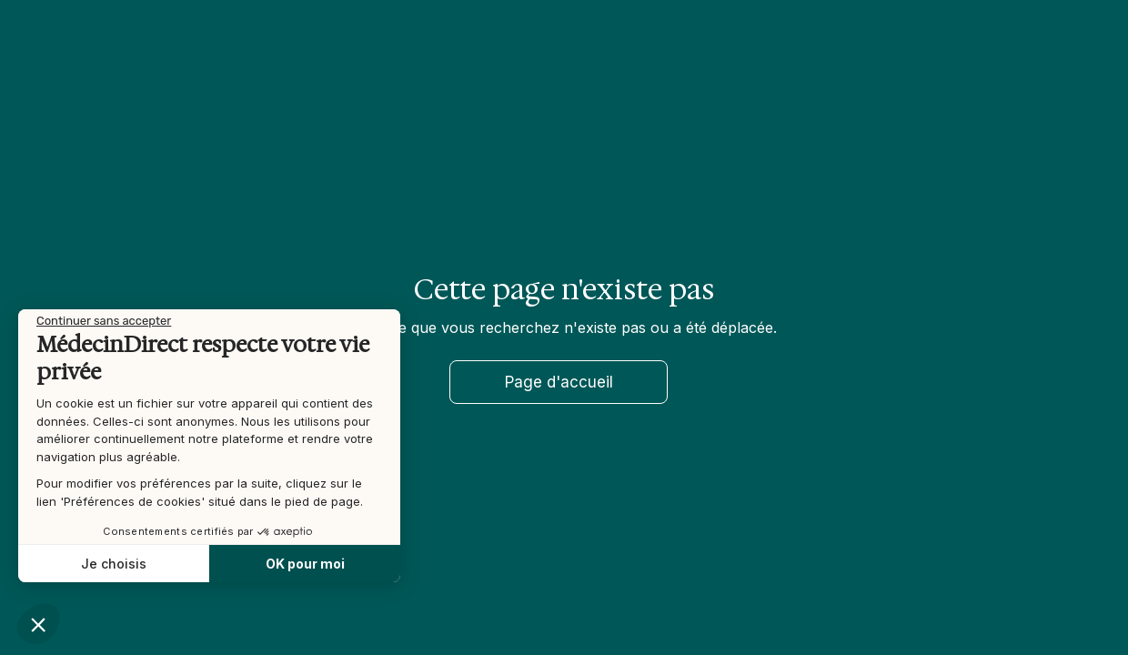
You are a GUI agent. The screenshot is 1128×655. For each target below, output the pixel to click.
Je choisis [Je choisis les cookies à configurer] (111, 563)
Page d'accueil (559, 382)
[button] (38, 624)
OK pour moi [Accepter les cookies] (302, 563)
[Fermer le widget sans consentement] (101, 321)
